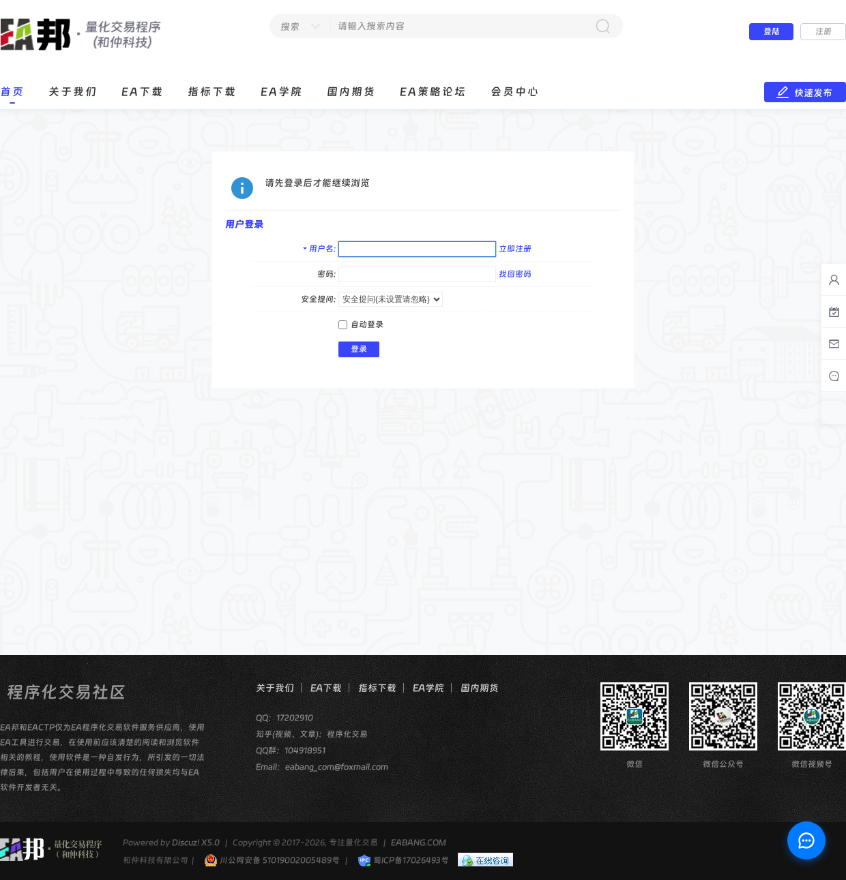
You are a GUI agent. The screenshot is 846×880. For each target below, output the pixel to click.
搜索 (290, 26)
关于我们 (73, 91)
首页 (12, 91)
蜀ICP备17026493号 (403, 860)
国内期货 (351, 91)
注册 (823, 31)
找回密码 (515, 274)
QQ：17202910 (284, 718)
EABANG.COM (418, 842)
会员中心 (515, 91)
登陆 (771, 31)
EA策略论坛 (433, 91)
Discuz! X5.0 (196, 842)
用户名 (321, 249)
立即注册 (515, 249)
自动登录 (360, 324)
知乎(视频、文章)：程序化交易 (312, 734)
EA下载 (142, 91)
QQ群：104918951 (290, 750)
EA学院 (282, 91)
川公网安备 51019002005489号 (272, 860)
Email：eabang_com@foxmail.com (322, 767)
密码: (326, 274)
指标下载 (212, 91)
